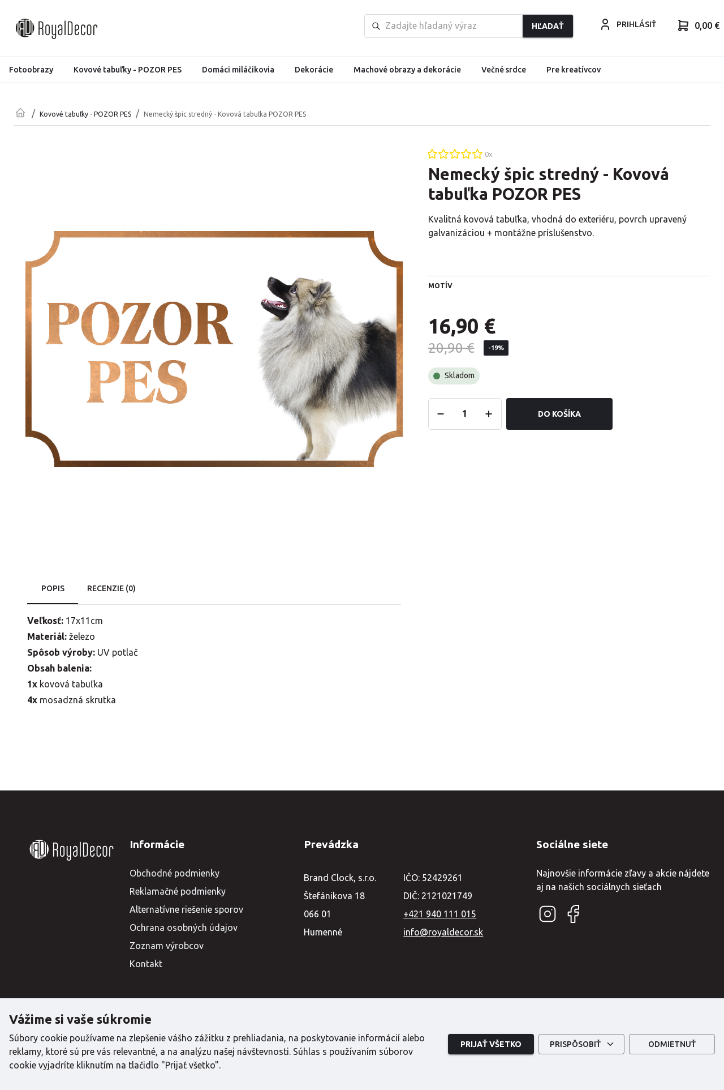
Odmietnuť (672, 1044)
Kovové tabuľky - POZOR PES (85, 114)
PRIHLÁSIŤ (627, 24)
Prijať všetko (491, 1044)
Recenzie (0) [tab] (111, 589)
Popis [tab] (52, 589)
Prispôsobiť (581, 1044)
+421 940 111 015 (439, 914)
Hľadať (548, 26)
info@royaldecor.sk (443, 932)
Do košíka (559, 414)
